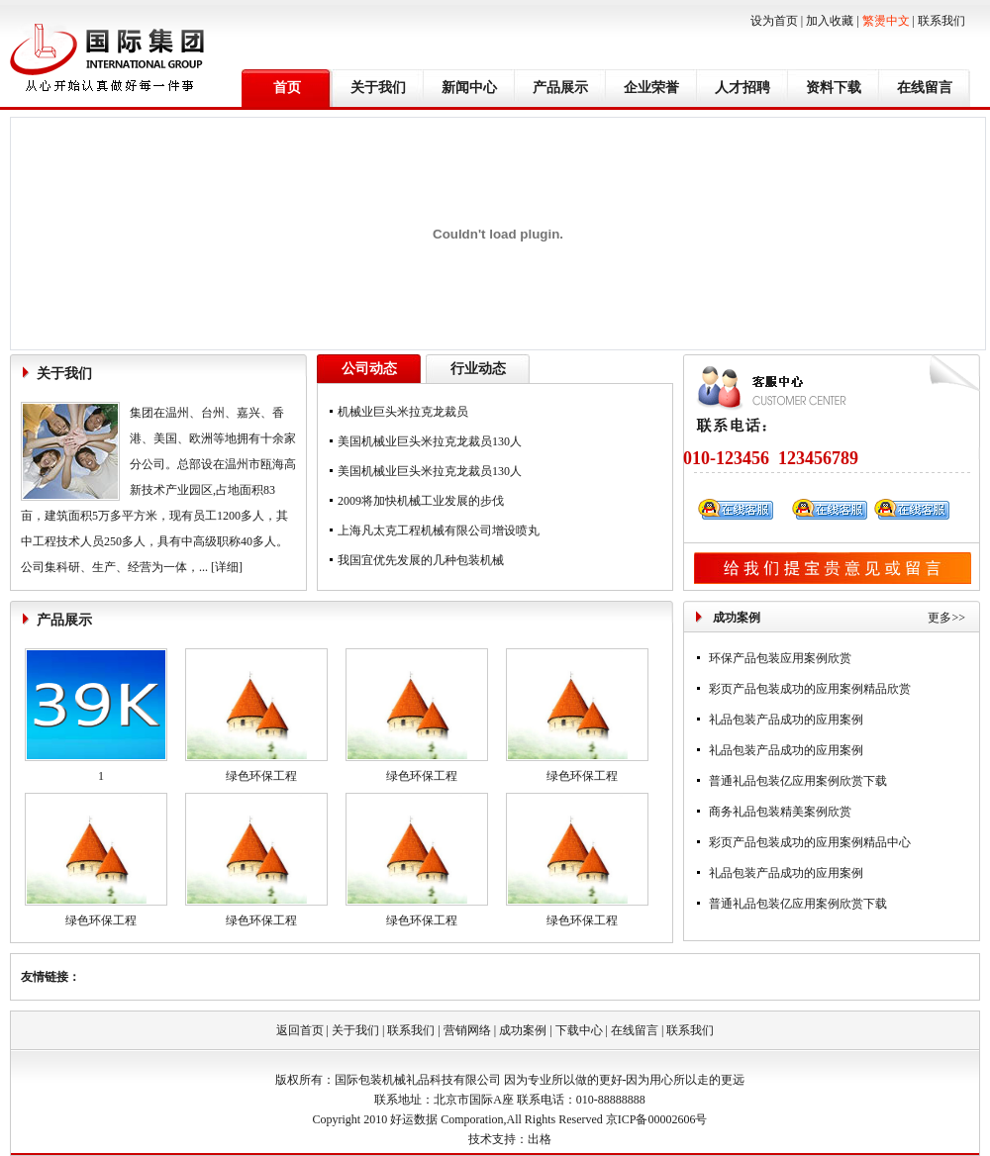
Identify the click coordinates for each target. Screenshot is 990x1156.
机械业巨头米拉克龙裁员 (403, 412)
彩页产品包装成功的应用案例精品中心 (810, 842)
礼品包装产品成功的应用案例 (786, 719)
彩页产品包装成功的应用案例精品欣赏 (810, 689)
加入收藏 (829, 21)
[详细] (227, 567)
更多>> (946, 618)
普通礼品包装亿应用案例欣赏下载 (798, 781)
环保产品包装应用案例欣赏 (780, 658)
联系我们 (941, 21)
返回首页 (300, 1030)
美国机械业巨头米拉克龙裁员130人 (430, 441)
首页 (287, 87)
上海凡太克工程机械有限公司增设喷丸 (439, 530)
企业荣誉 (651, 87)
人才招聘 (742, 87)
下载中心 (579, 1030)
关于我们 (378, 87)
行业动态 (478, 368)
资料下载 (833, 87)
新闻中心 (469, 87)
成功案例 (522, 1030)
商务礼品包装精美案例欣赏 (780, 812)
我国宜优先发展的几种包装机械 (421, 560)
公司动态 (369, 368)
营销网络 (467, 1030)
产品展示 (560, 87)
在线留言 (924, 87)
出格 (539, 1139)
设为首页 (774, 21)
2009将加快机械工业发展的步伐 (421, 501)
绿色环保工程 (261, 776)
